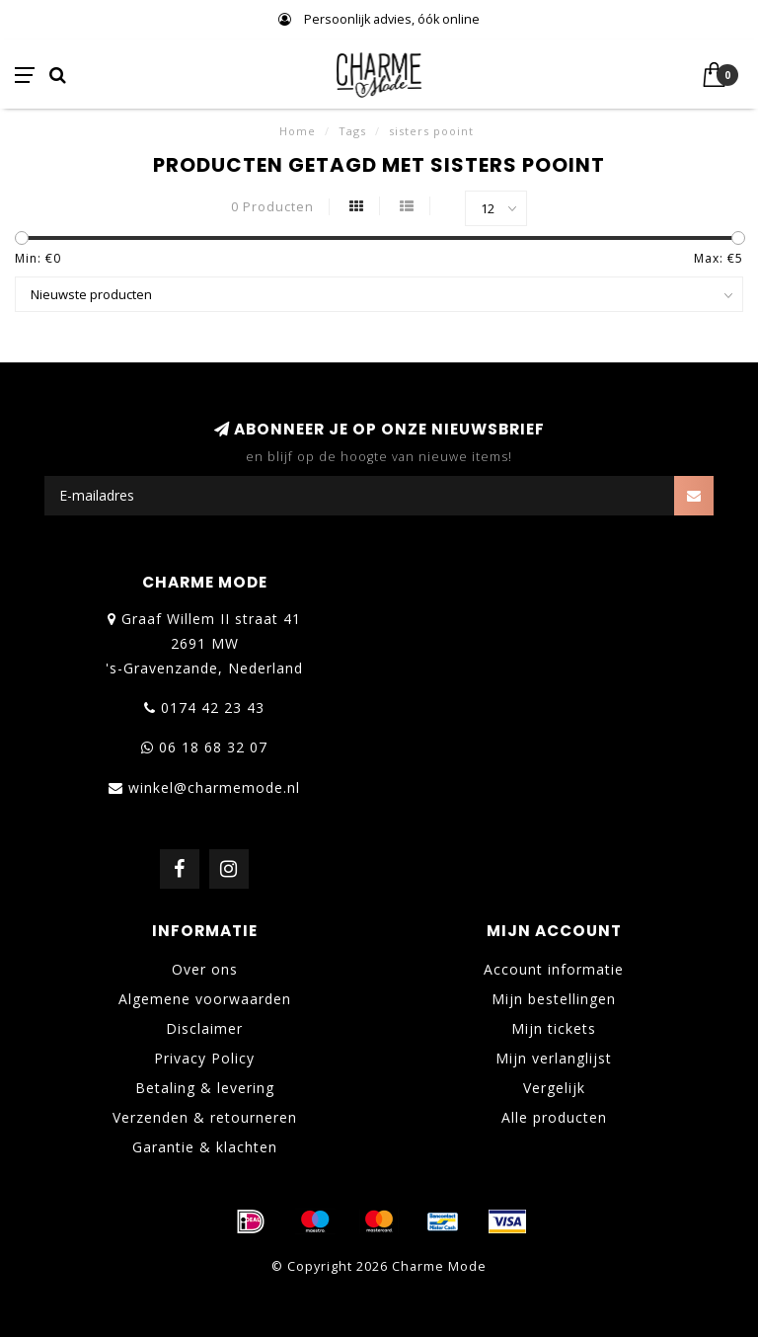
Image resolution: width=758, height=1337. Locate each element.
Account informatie (554, 969)
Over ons (205, 969)
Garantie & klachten (204, 1147)
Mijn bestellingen (554, 998)
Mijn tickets (553, 1028)
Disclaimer (204, 1028)
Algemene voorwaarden (204, 998)
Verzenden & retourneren (205, 1117)
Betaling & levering (204, 1087)
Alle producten (554, 1117)
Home (297, 130)
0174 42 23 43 (213, 707)
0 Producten (272, 206)
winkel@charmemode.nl (214, 787)
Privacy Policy (204, 1058)
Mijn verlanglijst (553, 1058)
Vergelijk (554, 1087)
